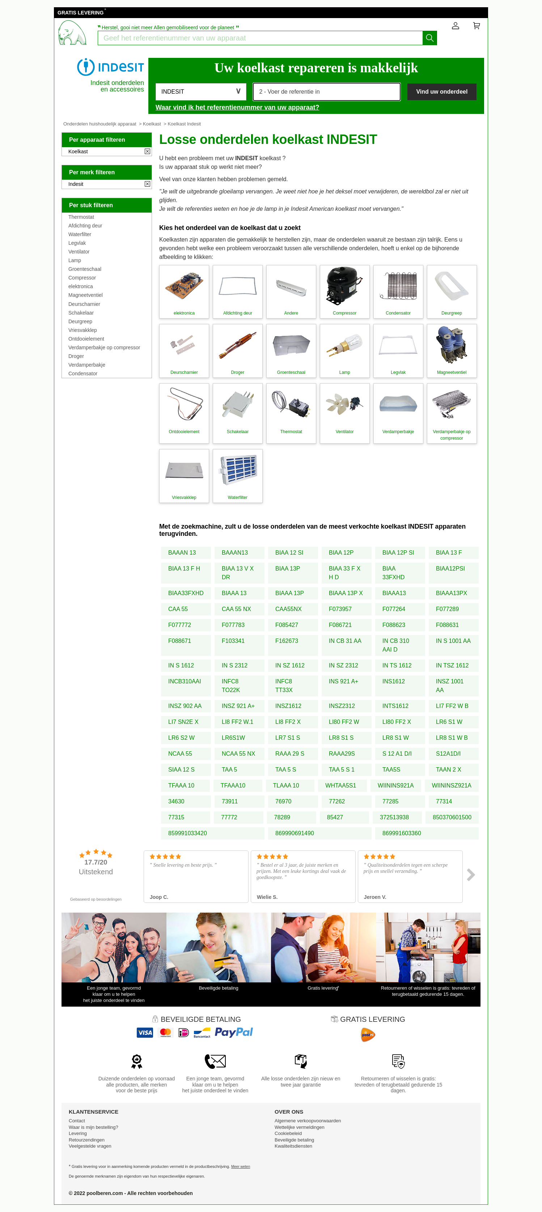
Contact (77, 1120)
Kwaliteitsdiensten (293, 1146)
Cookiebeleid (288, 1133)
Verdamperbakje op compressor (104, 347)
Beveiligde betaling (294, 1140)
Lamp (74, 260)
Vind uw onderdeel (441, 92)
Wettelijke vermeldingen (300, 1127)
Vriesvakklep (82, 330)
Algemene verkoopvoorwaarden (308, 1120)
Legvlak (77, 243)
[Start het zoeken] (430, 38)
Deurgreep (80, 321)
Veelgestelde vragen (90, 1146)
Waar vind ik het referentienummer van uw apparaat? (237, 107)
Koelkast (152, 124)
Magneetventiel (85, 295)
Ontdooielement (86, 339)
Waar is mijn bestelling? (93, 1127)
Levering (78, 1133)
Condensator (82, 373)
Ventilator (78, 252)
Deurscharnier (84, 304)
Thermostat (81, 217)
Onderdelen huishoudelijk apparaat (99, 124)
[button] (201, 92)
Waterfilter (79, 234)
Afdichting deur (85, 226)
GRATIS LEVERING (80, 13)
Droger (76, 356)
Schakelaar (81, 313)
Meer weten (240, 1167)
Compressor (82, 278)
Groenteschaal (84, 269)
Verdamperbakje (86, 365)
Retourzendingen (87, 1140)
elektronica (80, 286)
